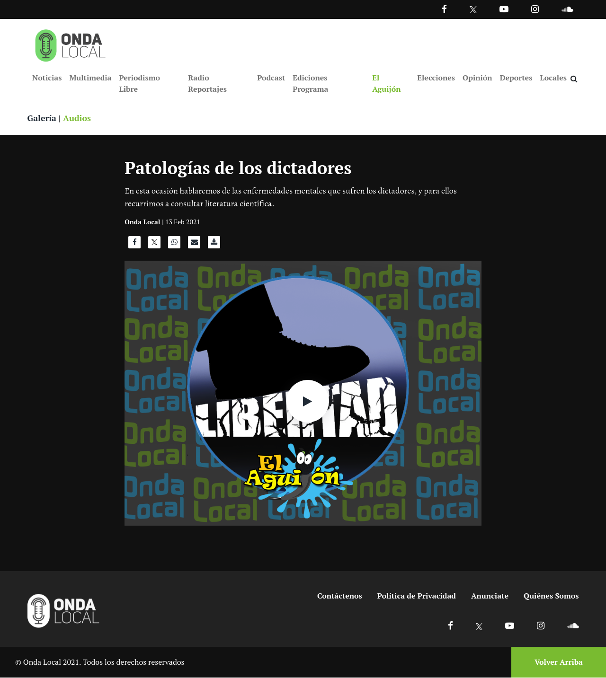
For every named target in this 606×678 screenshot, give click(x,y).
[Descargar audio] (214, 245)
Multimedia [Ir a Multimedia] (90, 77)
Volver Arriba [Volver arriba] (559, 662)
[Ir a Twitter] (473, 9)
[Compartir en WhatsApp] (174, 245)
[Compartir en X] (154, 245)
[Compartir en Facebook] (134, 245)
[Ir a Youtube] (503, 9)
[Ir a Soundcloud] (573, 626)
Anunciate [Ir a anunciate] (489, 596)
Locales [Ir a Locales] (553, 77)
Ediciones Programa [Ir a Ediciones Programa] (310, 83)
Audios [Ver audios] (77, 118)
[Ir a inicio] (70, 43)
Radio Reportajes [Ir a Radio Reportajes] (207, 83)
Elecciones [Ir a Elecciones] (436, 77)
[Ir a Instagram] (535, 9)
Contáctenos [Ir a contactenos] (339, 596)
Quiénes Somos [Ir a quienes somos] (551, 596)
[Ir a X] (479, 626)
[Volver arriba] (555, 662)
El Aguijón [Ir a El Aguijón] (386, 83)
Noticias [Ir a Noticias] (47, 77)
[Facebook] (444, 9)
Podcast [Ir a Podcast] (271, 77)
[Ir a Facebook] (450, 626)
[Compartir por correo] (194, 245)
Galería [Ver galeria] (42, 118)
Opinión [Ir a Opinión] (477, 77)
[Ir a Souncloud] (567, 9)
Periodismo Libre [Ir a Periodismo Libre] (139, 83)
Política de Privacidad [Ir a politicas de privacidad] (416, 596)
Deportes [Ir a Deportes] (516, 77)
